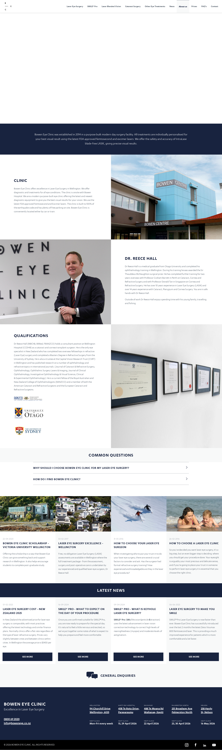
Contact (214, 6)
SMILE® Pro (92, 6)
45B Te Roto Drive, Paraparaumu (128, 710)
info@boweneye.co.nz (17, 723)
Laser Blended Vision (111, 6)
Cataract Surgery (133, 6)
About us (183, 6)
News (172, 6)
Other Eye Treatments (155, 6)
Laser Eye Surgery (75, 6)
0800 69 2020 (12, 719)
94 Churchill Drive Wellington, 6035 (100, 710)
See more (27, 656)
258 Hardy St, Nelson (207, 710)
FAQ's (204, 6)
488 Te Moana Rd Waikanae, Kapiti (154, 710)
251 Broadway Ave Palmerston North (182, 710)
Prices (194, 6)
